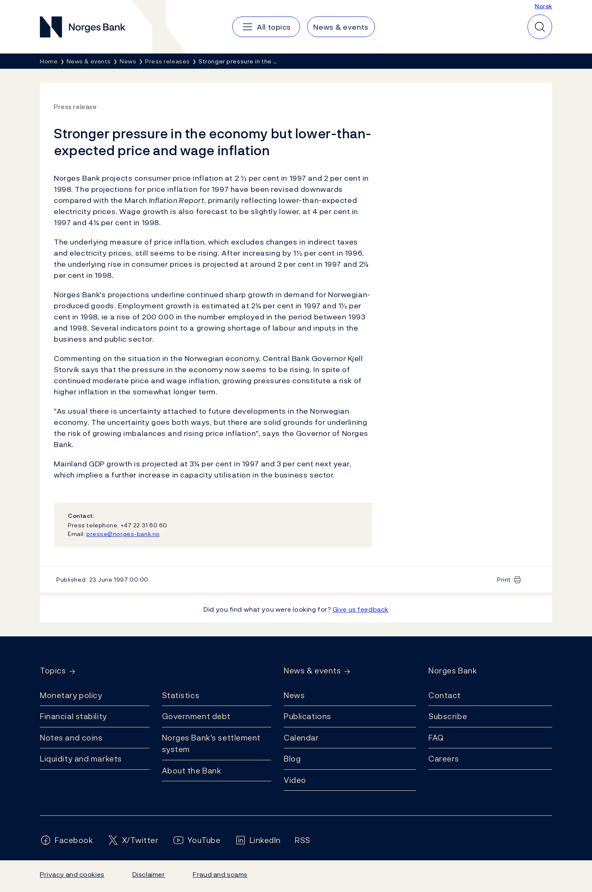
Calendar (301, 737)
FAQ (436, 737)
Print (504, 579)
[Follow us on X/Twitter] (133, 840)
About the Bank (192, 770)
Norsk (543, 6)
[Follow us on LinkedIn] (258, 840)
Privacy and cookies (72, 874)
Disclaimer (148, 874)
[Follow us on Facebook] (66, 840)
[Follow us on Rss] (302, 840)
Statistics (181, 695)
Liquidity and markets (81, 758)
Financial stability (73, 716)
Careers (443, 758)
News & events (312, 670)
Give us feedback (360, 609)
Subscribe (447, 716)
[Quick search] (539, 26)
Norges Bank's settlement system (211, 743)
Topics (53, 670)
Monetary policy (71, 695)
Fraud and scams (220, 874)
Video (295, 780)
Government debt (196, 716)
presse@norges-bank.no (123, 533)
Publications (307, 716)
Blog (292, 758)
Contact (444, 695)
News (294, 695)
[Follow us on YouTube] (197, 840)
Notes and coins (71, 737)
